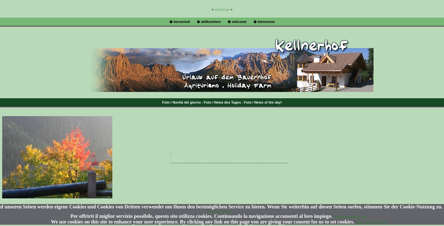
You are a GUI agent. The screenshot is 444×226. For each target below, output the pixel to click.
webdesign (222, 9)
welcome (239, 22)
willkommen (211, 22)
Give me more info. (371, 222)
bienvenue (266, 22)
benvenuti (182, 22)
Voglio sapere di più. (350, 216)
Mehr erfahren (218, 211)
